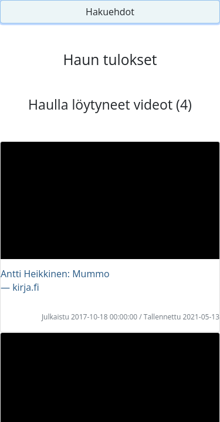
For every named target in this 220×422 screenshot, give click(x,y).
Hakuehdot (110, 11)
